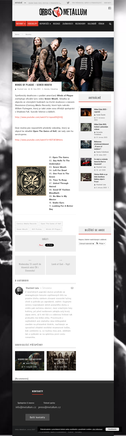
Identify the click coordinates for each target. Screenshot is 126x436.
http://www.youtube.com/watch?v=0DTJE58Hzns (39, 139)
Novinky (20, 23)
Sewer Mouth (22, 229)
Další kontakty (37, 417)
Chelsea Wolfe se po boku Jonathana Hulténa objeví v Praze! (100, 178)
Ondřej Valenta (62, 363)
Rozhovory (80, 23)
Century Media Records (27, 224)
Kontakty (107, 3)
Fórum (101, 23)
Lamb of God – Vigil (61, 264)
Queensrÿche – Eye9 (61, 359)
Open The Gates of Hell (51, 224)
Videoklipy (32, 23)
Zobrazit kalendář (86, 244)
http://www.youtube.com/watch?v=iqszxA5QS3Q (39, 117)
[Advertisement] (95, 208)
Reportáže (44, 23)
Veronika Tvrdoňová (98, 133)
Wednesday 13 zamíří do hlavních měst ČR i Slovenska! (30, 267)
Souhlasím (112, 429)
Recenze (56, 23)
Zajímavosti (68, 23)
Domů (17, 34)
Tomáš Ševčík (30, 363)
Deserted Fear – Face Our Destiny (29, 359)
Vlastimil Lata (22, 89)
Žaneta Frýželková (102, 152)
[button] (100, 243)
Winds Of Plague (53, 229)
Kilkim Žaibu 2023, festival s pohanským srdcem (46, 3)
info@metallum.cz (26, 407)
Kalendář (92, 23)
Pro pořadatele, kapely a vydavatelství (87, 3)
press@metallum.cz (49, 407)
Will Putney (37, 229)
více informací (97, 429)
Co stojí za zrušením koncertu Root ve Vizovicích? (101, 161)
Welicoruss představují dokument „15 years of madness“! (101, 145)
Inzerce (70, 432)
